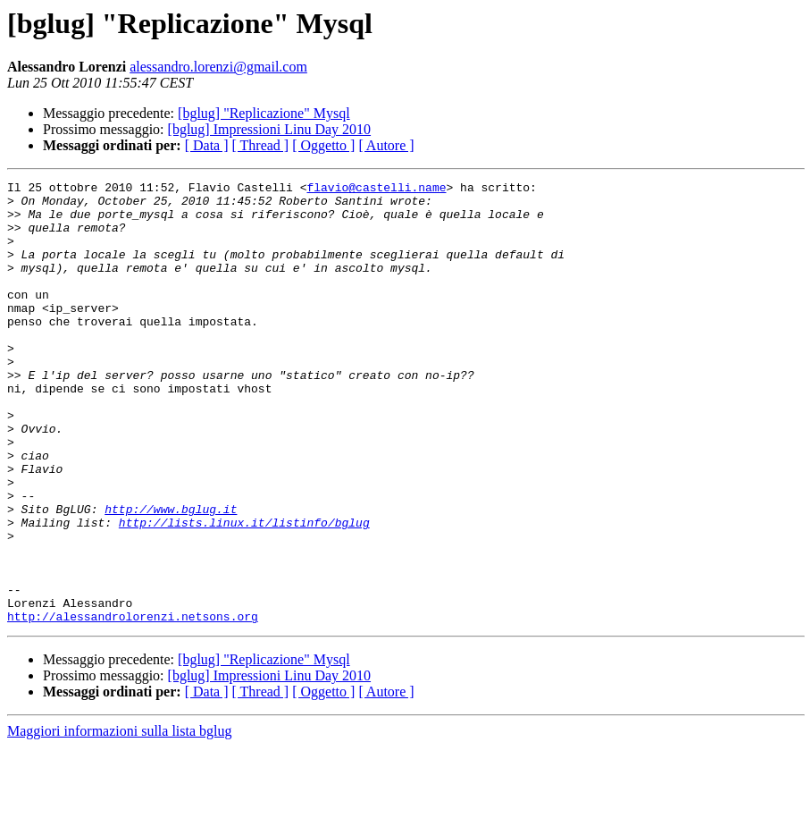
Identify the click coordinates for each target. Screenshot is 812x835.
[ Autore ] (386, 145)
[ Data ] (207, 145)
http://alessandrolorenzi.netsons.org (132, 704)
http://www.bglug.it (171, 576)
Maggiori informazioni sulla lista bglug (119, 819)
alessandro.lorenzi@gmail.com (218, 66)
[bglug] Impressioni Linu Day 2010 (270, 129)
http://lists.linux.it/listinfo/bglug (244, 592)
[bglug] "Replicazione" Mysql (264, 113)
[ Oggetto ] (323, 145)
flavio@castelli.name (376, 189)
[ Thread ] (260, 145)
